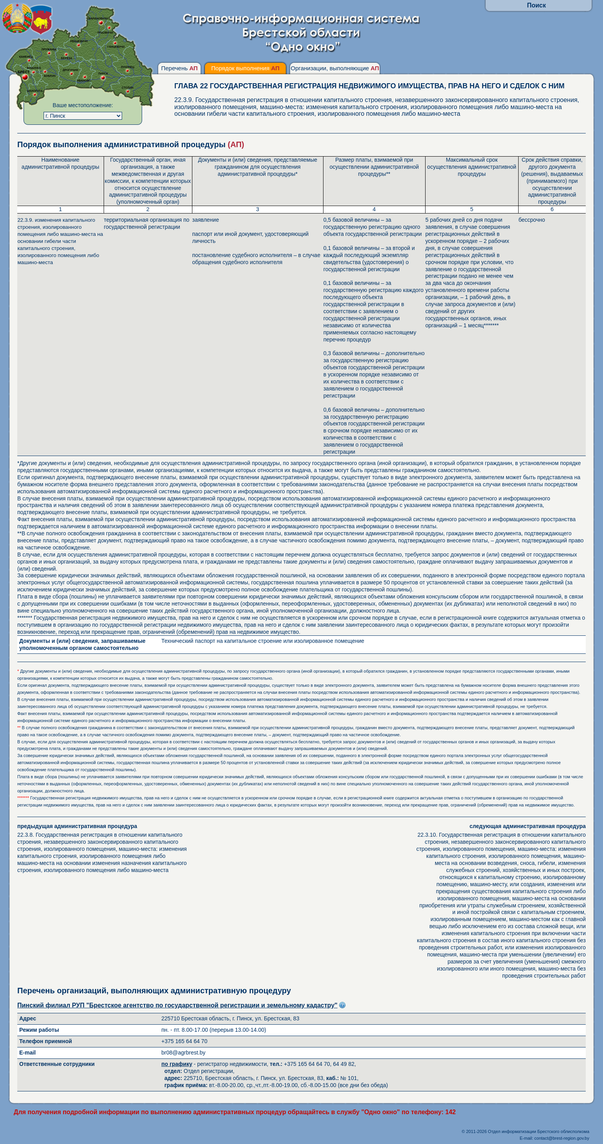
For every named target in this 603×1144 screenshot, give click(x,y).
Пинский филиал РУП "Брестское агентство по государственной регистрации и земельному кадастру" (177, 1005)
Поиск (536, 5)
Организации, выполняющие (335, 68)
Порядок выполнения (245, 68)
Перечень (179, 68)
